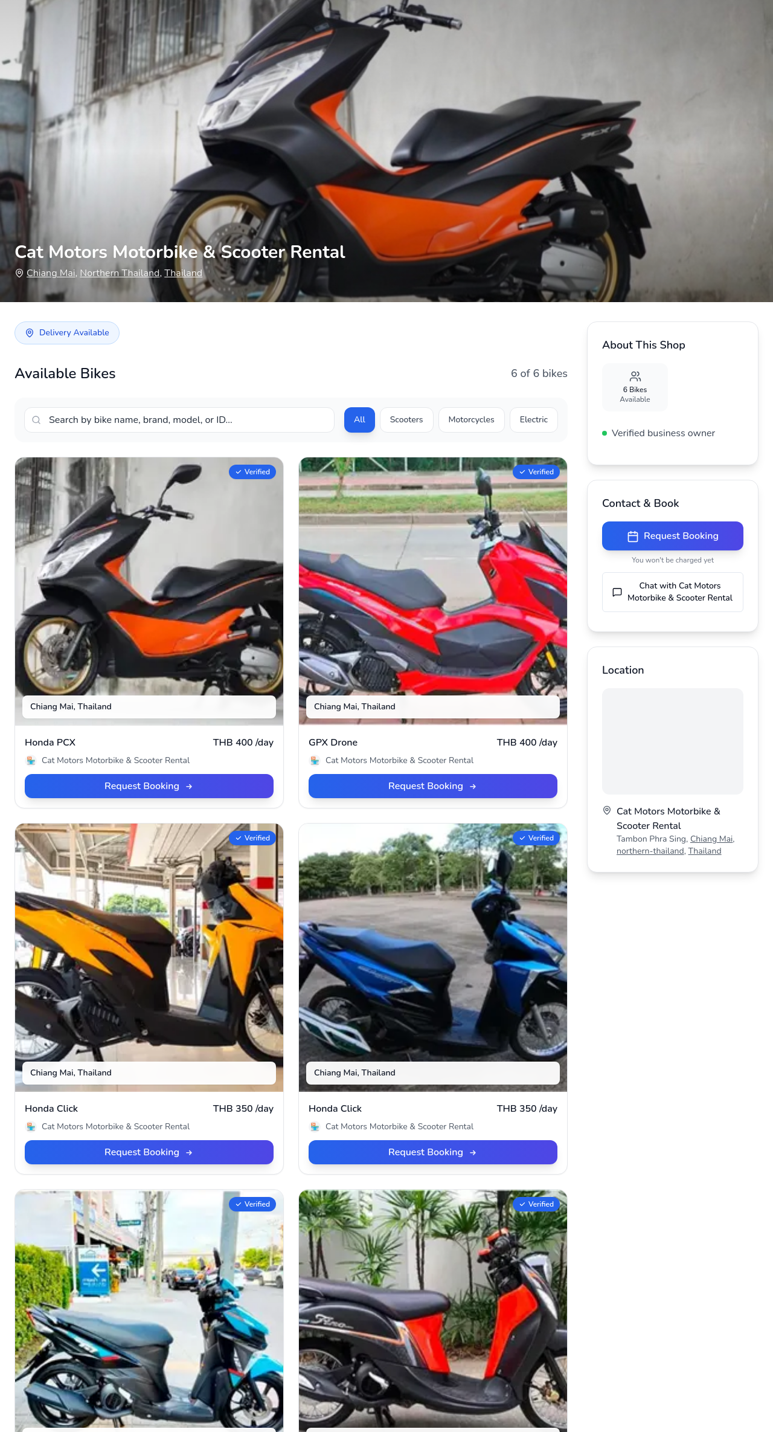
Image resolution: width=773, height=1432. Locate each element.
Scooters (406, 419)
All (359, 419)
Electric (534, 419)
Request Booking (673, 536)
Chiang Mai (51, 273)
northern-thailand (650, 851)
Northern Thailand (119, 273)
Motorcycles (472, 419)
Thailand (183, 273)
